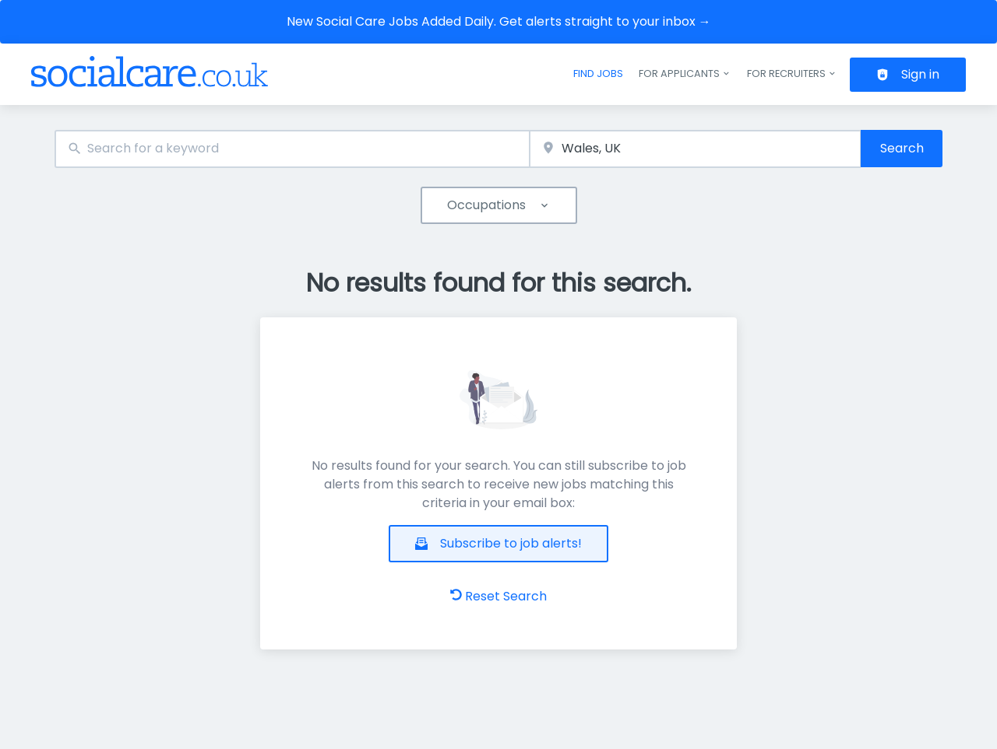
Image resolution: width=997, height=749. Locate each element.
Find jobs (598, 73)
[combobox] (292, 149)
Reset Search (498, 596)
